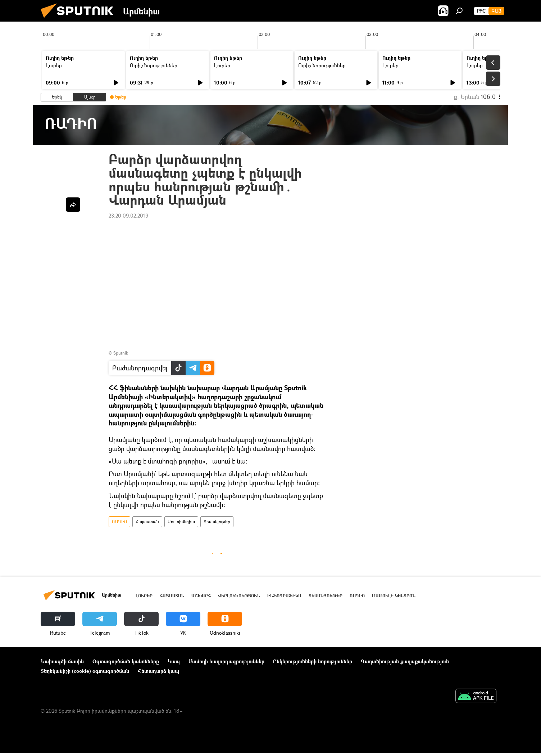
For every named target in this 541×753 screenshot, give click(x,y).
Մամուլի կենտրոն (393, 596)
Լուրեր (54, 65)
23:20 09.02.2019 (128, 215)
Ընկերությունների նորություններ (312, 661)
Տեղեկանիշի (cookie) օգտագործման (85, 670)
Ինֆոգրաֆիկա (284, 596)
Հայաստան (147, 522)
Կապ (174, 661)
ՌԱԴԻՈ (119, 522)
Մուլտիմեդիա (181, 522)
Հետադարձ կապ (158, 670)
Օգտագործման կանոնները (125, 661)
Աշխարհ (201, 596)
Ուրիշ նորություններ (153, 65)
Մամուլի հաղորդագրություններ (226, 661)
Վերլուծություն (239, 596)
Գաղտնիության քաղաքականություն (405, 661)
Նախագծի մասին (62, 661)
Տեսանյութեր (217, 522)
